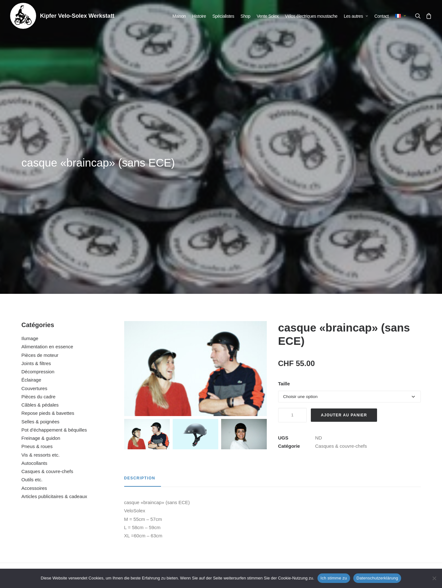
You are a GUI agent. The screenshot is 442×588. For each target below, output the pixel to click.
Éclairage (32, 200)
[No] (434, 578)
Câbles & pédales (40, 225)
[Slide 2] (195, 254)
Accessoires (34, 308)
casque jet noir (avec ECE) (274, 499)
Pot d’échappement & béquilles (54, 250)
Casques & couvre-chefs (47, 291)
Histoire (199, 16)
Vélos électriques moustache (311, 16)
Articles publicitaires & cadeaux (54, 316)
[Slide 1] (147, 254)
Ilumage (30, 158)
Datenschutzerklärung (377, 578)
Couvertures (35, 208)
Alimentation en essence (47, 166)
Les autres (356, 16)
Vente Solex (268, 16)
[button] (419, 16)
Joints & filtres (36, 183)
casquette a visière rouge (60, 499)
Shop (245, 16)
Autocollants (35, 283)
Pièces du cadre (39, 216)
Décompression (38, 191)
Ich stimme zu (334, 578)
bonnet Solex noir (381, 499)
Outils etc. (32, 299)
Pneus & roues (37, 266)
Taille (284, 203)
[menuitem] (179, 16)
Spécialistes (223, 16)
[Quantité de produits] (292, 235)
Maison (179, 16)
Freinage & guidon (41, 258)
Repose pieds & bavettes (48, 233)
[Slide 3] (244, 254)
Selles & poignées (41, 241)
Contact (382, 16)
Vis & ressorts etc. (41, 275)
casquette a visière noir (167, 499)
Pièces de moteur (40, 175)
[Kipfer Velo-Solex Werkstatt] (23, 16)
